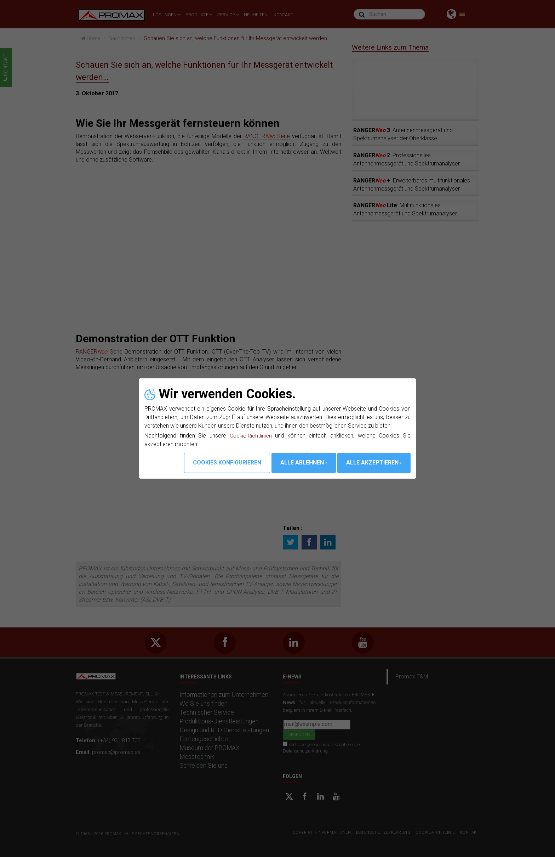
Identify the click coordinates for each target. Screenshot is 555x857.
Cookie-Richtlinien (251, 435)
